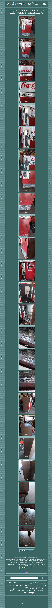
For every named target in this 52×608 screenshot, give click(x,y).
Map (26, 599)
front (11, 588)
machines (23, 583)
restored (41, 590)
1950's (33, 588)
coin (27, 590)
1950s (23, 590)
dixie (44, 585)
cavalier (24, 585)
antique (42, 583)
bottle (9, 585)
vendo (12, 590)
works (42, 588)
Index (26, 598)
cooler (27, 583)
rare (30, 588)
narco (21, 588)
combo (34, 585)
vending (22, 592)
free (38, 590)
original (18, 590)
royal (31, 583)
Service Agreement (26, 605)
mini (14, 588)
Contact (26, 601)
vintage (31, 592)
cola (18, 585)
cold (17, 588)
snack (30, 590)
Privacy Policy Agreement (27, 603)
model (34, 590)
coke (26, 588)
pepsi (38, 588)
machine (12, 582)
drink (13, 585)
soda (39, 585)
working (18, 583)
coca (30, 585)
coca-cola (36, 583)
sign (44, 583)
